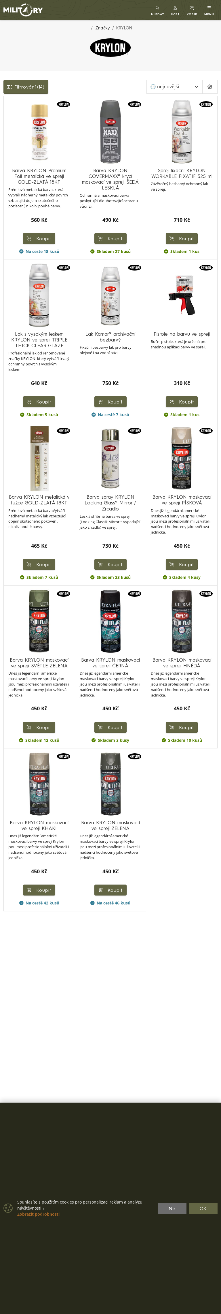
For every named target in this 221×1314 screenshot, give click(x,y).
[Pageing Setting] (210, 86)
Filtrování (26, 86)
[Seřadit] (174, 87)
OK (203, 1208)
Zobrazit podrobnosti (38, 1214)
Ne (172, 1208)
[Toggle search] (158, 10)
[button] (176, 10)
